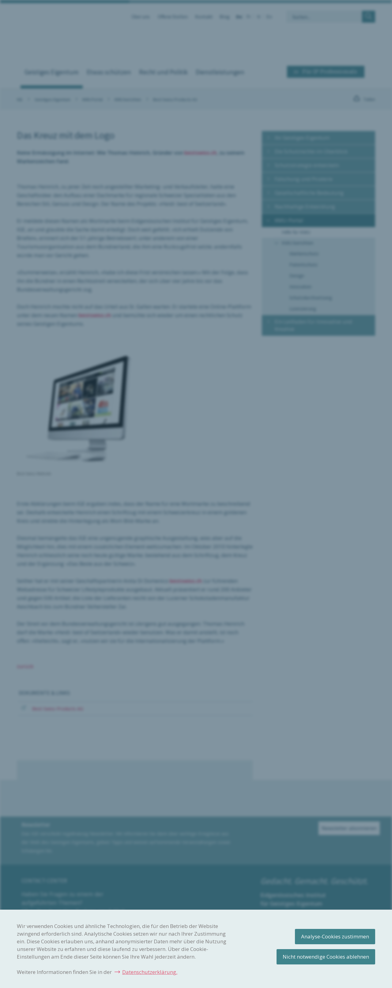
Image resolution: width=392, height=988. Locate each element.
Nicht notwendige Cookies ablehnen (326, 956)
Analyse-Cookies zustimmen (335, 936)
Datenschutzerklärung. (149, 971)
